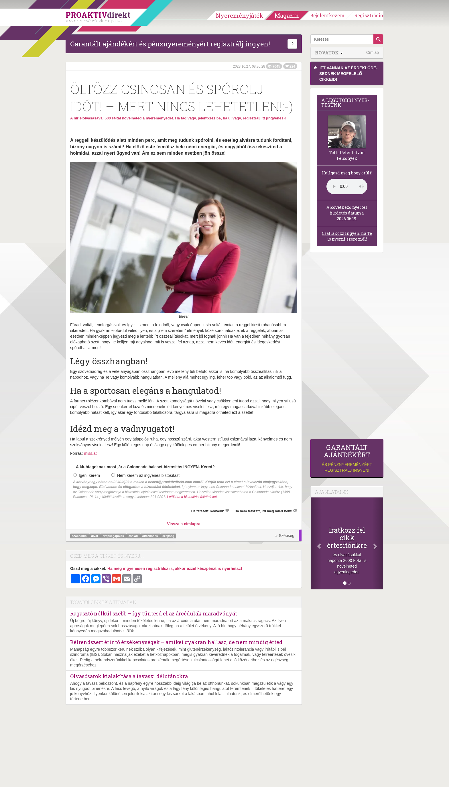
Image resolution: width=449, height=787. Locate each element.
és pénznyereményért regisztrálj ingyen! (347, 458)
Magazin (287, 15)
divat (95, 536)
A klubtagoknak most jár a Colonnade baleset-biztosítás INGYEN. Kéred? (145, 467)
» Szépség (284, 535)
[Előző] (316, 543)
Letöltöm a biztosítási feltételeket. (192, 497)
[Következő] (377, 543)
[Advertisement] (346, 347)
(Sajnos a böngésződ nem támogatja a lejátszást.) (346, 186)
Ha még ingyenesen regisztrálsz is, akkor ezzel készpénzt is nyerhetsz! (174, 568)
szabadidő (79, 536)
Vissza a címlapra (183, 524)
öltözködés (150, 536)
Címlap (372, 52)
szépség (168, 536)
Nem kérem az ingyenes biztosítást (145, 475)
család (133, 536)
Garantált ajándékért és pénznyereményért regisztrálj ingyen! (170, 43)
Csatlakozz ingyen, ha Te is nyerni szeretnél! (347, 236)
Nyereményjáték (239, 15)
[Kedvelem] (227, 511)
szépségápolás (114, 536)
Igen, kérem (86, 475)
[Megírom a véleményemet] (295, 511)
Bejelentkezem (327, 15)
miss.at (90, 453)
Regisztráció (368, 15)
